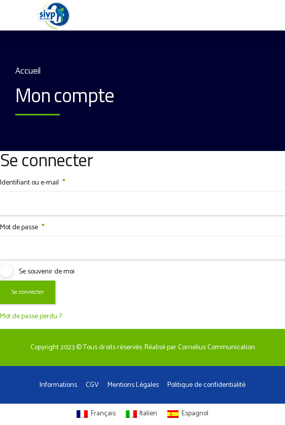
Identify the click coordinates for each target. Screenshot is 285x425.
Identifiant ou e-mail (32, 182)
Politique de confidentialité (206, 385)
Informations (58, 385)
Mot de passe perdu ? (31, 316)
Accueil (28, 71)
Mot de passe (22, 227)
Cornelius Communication (216, 347)
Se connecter (27, 292)
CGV (92, 385)
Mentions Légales (133, 385)
